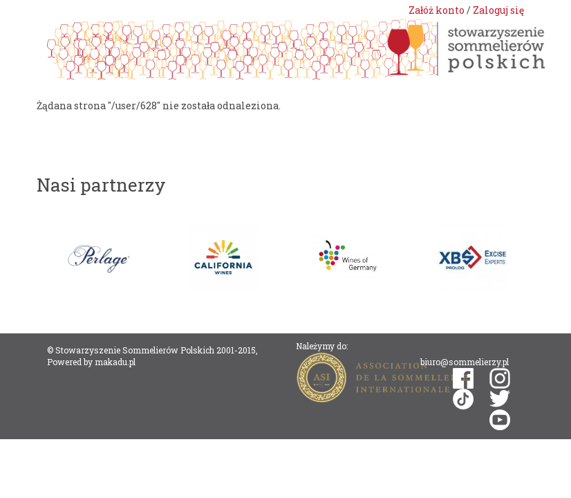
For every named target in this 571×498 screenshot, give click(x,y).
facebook (463, 378)
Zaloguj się (498, 10)
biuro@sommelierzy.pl (464, 361)
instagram (499, 378)
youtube (499, 419)
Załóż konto (437, 10)
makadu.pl (115, 361)
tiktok (463, 399)
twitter (499, 398)
